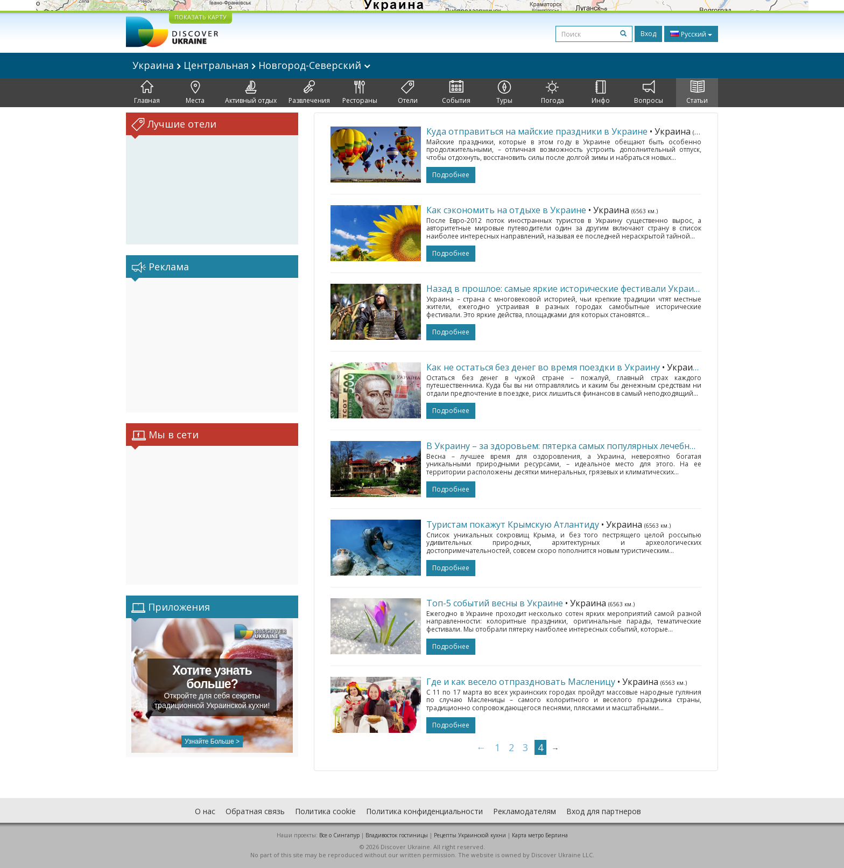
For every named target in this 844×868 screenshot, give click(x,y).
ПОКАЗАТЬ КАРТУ (200, 17)
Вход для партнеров (603, 811)
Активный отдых (251, 92)
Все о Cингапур (339, 835)
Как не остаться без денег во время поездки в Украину (543, 367)
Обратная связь (255, 811)
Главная (147, 92)
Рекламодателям (524, 811)
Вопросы (648, 92)
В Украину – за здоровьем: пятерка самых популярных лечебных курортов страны (601, 446)
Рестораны (359, 92)
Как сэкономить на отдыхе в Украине (506, 210)
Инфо (601, 92)
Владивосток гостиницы (396, 835)
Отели (408, 92)
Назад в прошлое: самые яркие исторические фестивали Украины (566, 289)
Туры (504, 92)
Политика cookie (325, 811)
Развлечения (309, 92)
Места (195, 92)
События (456, 92)
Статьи (697, 92)
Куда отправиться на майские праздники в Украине (537, 131)
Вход (648, 33)
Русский (691, 34)
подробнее (450, 174)
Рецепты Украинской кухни (470, 835)
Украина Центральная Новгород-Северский (251, 65)
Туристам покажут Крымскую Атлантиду (512, 524)
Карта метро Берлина (540, 835)
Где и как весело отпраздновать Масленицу (520, 682)
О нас (205, 811)
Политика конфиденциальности (424, 811)
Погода (552, 92)
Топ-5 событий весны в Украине (494, 603)
